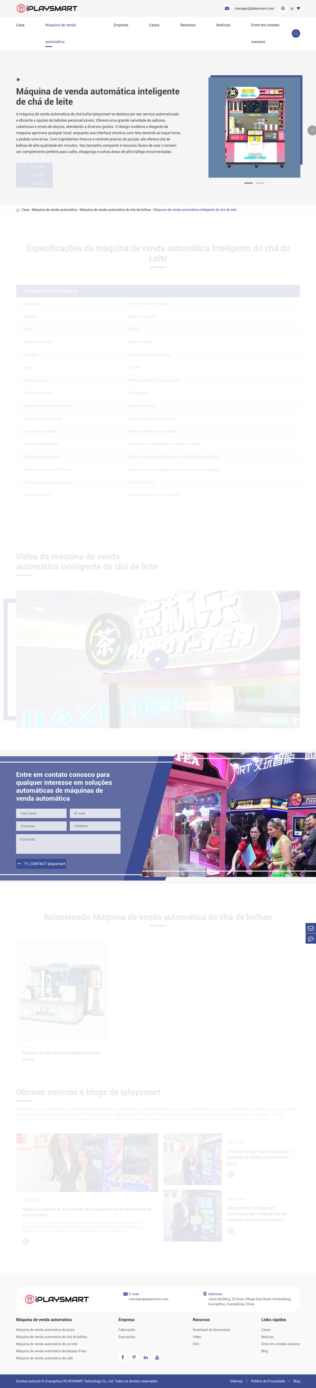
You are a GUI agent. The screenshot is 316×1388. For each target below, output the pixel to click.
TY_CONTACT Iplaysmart (41, 864)
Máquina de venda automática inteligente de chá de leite (195, 210)
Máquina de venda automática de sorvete (46, 1344)
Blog (264, 1351)
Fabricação (126, 1330)
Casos (154, 25)
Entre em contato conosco (265, 33)
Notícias (223, 25)
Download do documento (211, 1330)
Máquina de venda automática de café (44, 1358)
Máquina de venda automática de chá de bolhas (115, 210)
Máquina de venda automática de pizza (45, 1330)
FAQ (196, 1344)
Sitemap (236, 1381)
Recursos (187, 25)
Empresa (121, 25)
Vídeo (197, 1337)
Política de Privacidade (268, 1381)
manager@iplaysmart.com (248, 8)
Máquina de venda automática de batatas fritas (51, 1351)
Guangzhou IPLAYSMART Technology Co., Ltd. (79, 1381)
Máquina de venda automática (60, 33)
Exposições (126, 1337)
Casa (20, 25)
